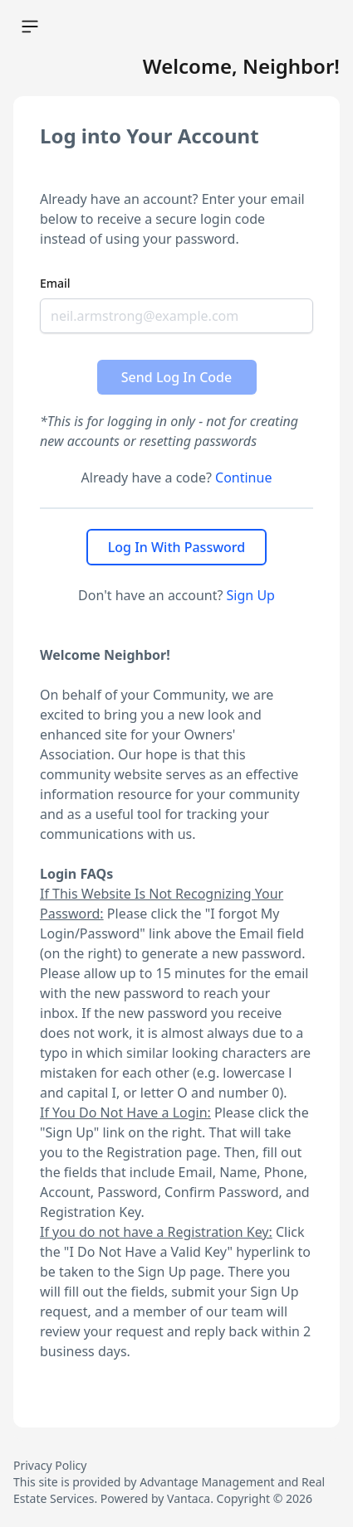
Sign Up (251, 595)
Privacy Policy (49, 1465)
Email (55, 283)
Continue (243, 477)
